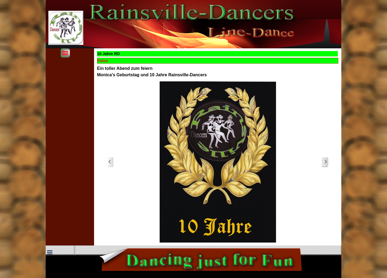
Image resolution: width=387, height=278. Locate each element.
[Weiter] (325, 162)
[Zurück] (110, 162)
